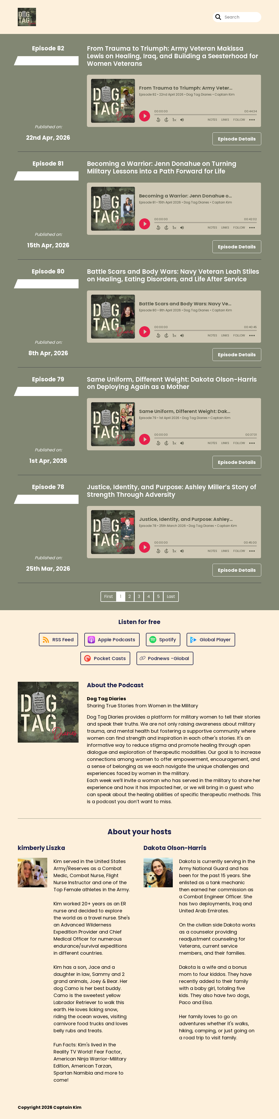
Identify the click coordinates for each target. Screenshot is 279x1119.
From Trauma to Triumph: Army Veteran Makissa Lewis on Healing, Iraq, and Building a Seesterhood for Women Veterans (172, 56)
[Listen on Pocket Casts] (105, 658)
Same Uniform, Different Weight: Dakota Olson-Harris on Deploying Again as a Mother (172, 383)
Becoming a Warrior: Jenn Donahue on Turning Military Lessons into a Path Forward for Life (161, 167)
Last (171, 596)
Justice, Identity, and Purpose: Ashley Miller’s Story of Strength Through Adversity (171, 491)
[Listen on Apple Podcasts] (112, 639)
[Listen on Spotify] (163, 639)
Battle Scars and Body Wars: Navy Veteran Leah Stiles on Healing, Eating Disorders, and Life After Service (173, 275)
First (108, 596)
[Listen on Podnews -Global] (165, 658)
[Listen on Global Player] (211, 639)
